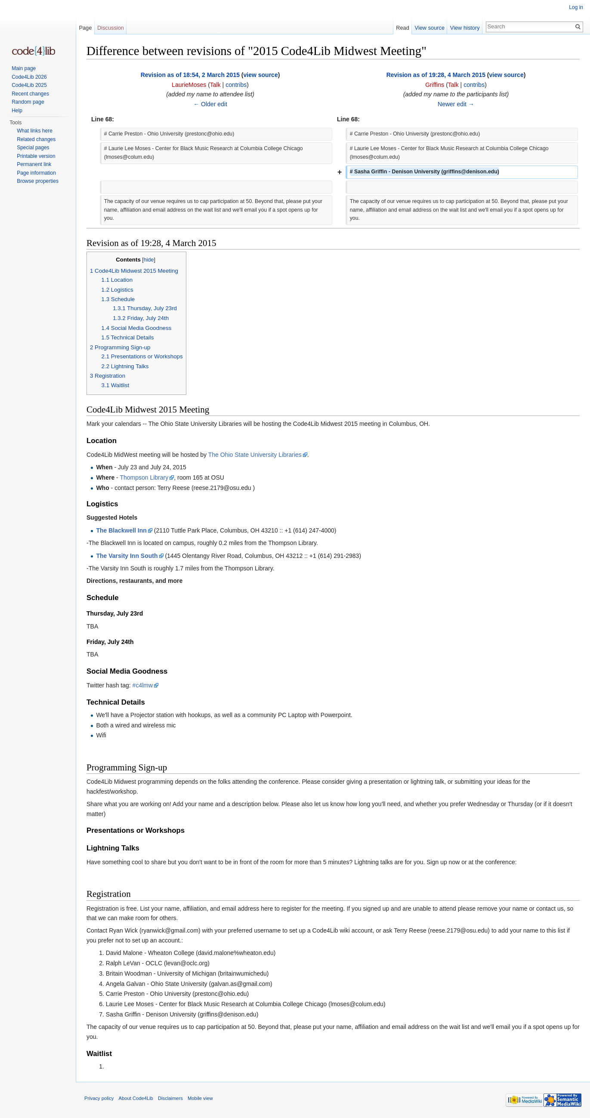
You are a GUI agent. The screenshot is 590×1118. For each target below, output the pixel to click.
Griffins (434, 84)
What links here (35, 131)
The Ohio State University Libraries (255, 454)
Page (85, 28)
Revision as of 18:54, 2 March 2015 (190, 74)
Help (17, 111)
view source (261, 74)
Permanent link (34, 164)
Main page (24, 68)
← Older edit (210, 104)
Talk (215, 84)
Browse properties (38, 181)
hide (149, 260)
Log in (576, 7)
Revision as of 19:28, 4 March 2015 (435, 74)
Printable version (36, 156)
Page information (36, 173)
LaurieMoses (189, 84)
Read (402, 28)
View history (465, 28)
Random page (28, 102)
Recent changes (30, 94)
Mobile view (200, 1098)
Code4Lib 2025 (29, 85)
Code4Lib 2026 (29, 77)
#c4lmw (143, 685)
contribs (236, 84)
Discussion (110, 28)
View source (430, 28)
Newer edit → (456, 104)
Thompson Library (144, 477)
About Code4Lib (136, 1098)
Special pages (33, 148)
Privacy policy (99, 1098)
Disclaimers (170, 1098)
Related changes (36, 139)
